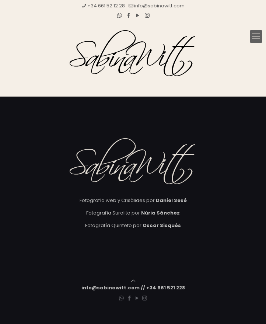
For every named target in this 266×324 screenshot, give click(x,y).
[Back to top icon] (133, 280)
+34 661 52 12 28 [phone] (106, 5)
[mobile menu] (256, 36)
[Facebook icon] (129, 15)
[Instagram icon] (147, 15)
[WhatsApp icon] (119, 15)
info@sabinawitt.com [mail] (159, 5)
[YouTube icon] (138, 15)
